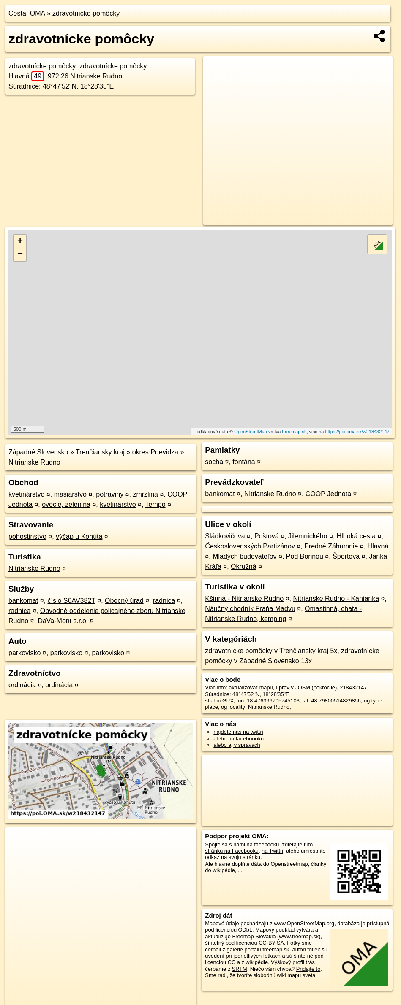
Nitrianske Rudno (34, 462)
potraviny (109, 494)
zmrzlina (145, 494)
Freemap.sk (294, 431)
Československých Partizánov (250, 546)
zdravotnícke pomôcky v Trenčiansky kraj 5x (271, 650)
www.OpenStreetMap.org (304, 923)
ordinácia (22, 685)
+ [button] (20, 241)
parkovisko (24, 652)
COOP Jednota (328, 493)
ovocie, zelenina (66, 504)
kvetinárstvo (26, 494)
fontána (243, 461)
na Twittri (272, 851)
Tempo (155, 504)
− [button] (20, 254)
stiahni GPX (219, 700)
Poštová (266, 536)
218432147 (353, 687)
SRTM (239, 969)
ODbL (245, 930)
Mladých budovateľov (244, 556)
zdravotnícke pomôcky (86, 13)
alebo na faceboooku (238, 738)
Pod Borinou (304, 556)
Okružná (243, 566)
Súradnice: (24, 86)
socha (214, 461)
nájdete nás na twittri (238, 732)
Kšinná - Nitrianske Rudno (244, 598)
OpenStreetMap (250, 431)
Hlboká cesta (356, 536)
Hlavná (26, 76)
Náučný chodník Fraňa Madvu (250, 608)
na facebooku (263, 844)
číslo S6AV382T (71, 600)
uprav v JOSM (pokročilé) (306, 687)
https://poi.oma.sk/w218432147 (357, 431)
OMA (37, 13)
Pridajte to (308, 969)
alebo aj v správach (236, 745)
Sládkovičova (225, 536)
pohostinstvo (27, 536)
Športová (346, 556)
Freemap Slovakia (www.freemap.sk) (276, 936)
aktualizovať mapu (251, 687)
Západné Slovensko (38, 452)
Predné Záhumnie (331, 546)
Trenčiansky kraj (100, 452)
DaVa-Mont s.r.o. (63, 620)
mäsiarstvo (70, 494)
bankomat (23, 600)
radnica (164, 600)
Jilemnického (307, 536)
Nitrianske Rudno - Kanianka (336, 598)
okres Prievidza (155, 452)
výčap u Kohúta (79, 536)
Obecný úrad (124, 600)
